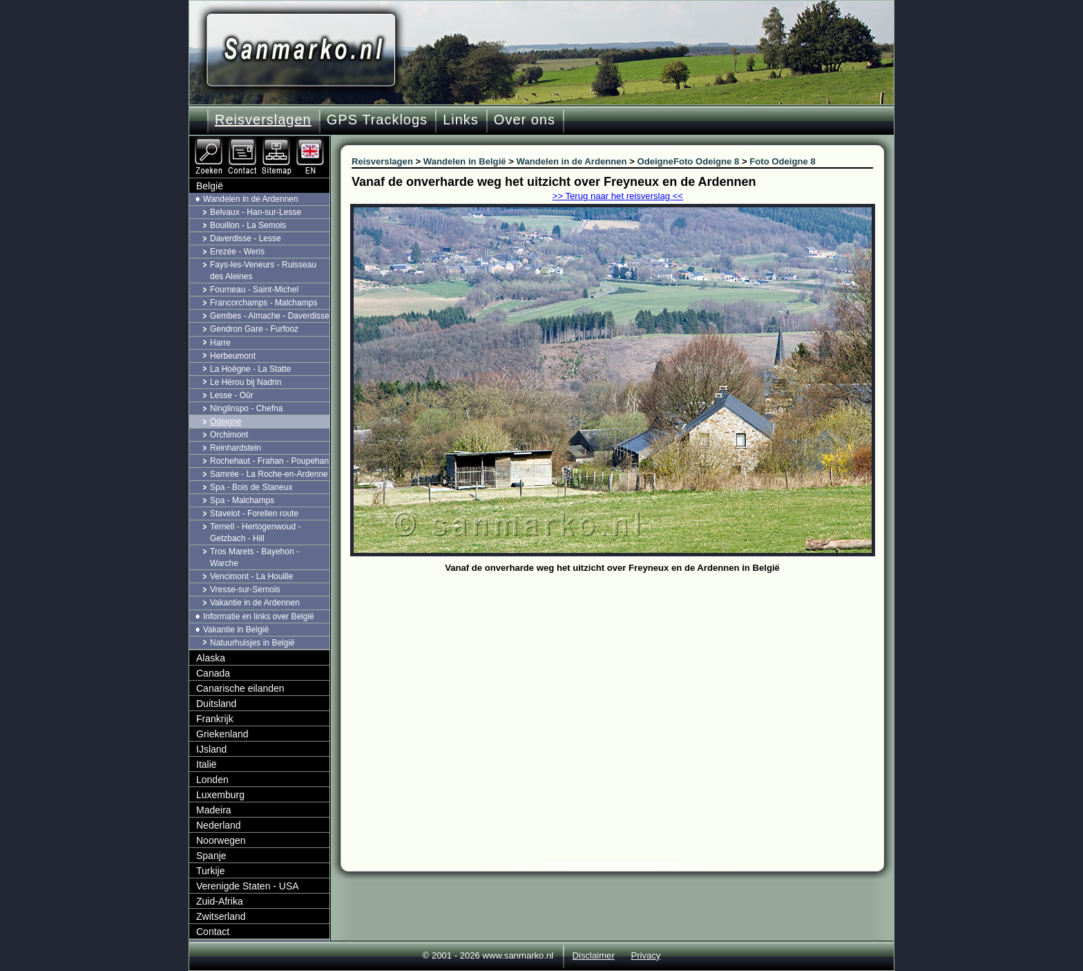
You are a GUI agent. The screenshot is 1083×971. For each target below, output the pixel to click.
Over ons (524, 119)
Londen (212, 779)
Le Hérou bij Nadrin (245, 382)
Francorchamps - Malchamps (263, 303)
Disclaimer (594, 955)
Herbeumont (233, 356)
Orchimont (229, 435)
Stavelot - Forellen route (254, 513)
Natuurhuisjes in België (252, 643)
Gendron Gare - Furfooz (254, 329)
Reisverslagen (263, 119)
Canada (213, 673)
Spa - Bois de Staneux (251, 487)
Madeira (213, 810)
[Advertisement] (622, 680)
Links (461, 119)
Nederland (218, 825)
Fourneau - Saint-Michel (254, 289)
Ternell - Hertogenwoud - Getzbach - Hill (255, 532)
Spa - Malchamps (242, 500)
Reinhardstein (235, 448)
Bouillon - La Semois (248, 225)
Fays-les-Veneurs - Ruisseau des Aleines (263, 270)
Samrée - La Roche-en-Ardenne (269, 474)
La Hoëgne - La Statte (250, 369)
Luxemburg (220, 794)
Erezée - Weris (237, 251)
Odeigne (225, 421)
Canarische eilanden (240, 688)
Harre (220, 343)
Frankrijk (214, 718)
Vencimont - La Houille (251, 576)
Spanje (211, 855)
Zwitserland (221, 916)
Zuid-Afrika (219, 901)
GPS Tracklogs (377, 119)
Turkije (210, 870)
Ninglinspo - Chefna (246, 408)
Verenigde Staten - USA (247, 886)
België (209, 185)
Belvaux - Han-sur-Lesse (255, 212)
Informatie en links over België (258, 616)
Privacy (645, 955)
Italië (206, 764)
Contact (212, 931)
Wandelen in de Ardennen (250, 199)
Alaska (210, 657)
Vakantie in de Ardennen (255, 602)
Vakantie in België (236, 629)
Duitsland (216, 703)
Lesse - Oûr (231, 395)
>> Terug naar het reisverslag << (618, 196)
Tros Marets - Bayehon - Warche (254, 557)
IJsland (211, 749)
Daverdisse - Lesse (245, 238)
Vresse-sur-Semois (245, 589)
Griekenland (222, 733)
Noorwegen (221, 840)
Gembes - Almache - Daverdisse (269, 316)
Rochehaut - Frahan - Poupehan (269, 461)
